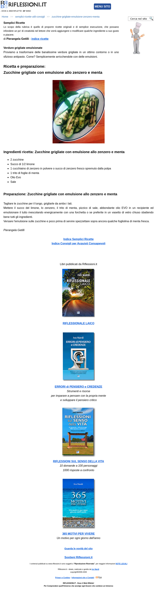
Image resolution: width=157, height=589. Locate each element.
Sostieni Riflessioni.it (79, 557)
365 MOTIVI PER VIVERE (78, 533)
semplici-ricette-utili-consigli (30, 16)
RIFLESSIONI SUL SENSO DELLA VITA (78, 461)
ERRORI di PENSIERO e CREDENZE (78, 386)
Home (5, 16)
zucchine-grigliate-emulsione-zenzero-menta (75, 16)
